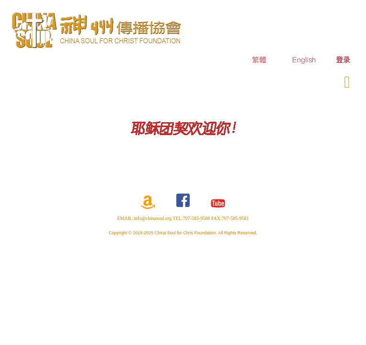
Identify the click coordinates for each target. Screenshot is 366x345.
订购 (276, 80)
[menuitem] (343, 59)
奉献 (305, 80)
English (304, 60)
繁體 (259, 60)
